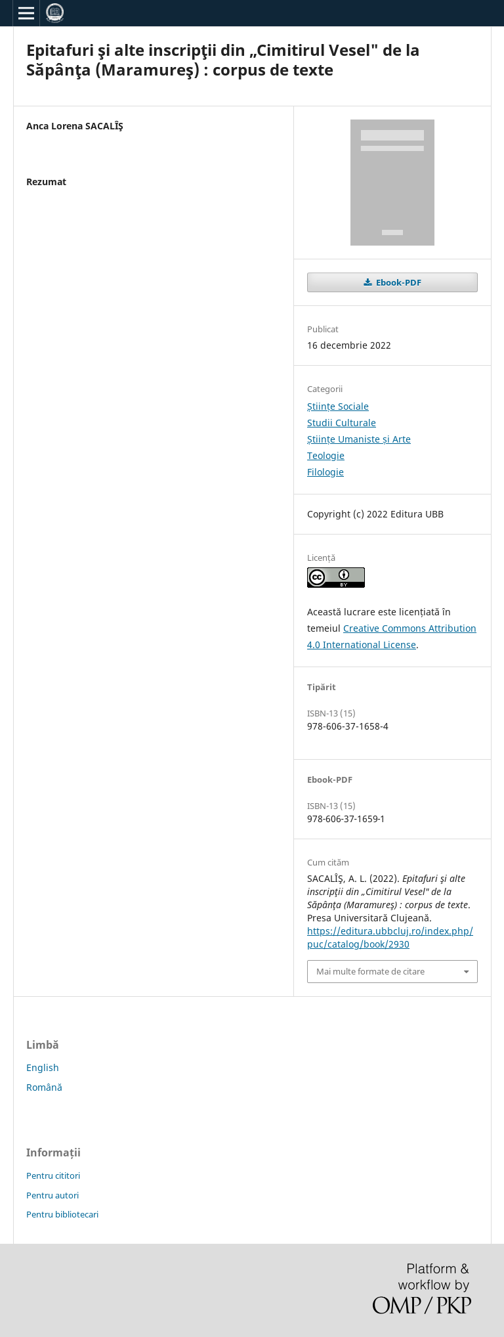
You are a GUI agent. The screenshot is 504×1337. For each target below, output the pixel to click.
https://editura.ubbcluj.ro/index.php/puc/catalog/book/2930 (390, 937)
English (42, 1067)
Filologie (325, 472)
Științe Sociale (338, 406)
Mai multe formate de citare (370, 971)
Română (44, 1087)
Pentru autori (52, 1195)
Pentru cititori (53, 1175)
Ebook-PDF (397, 282)
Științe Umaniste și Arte (359, 439)
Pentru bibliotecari (62, 1214)
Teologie (326, 455)
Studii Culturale (341, 422)
